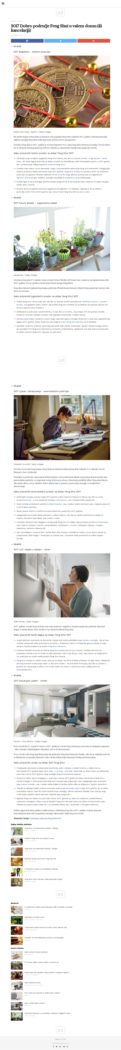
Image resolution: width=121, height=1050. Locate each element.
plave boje (48, 771)
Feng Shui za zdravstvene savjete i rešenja (41, 828)
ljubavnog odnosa (59, 480)
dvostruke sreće (24, 500)
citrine (54, 175)
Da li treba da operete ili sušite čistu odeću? (42, 993)
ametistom (70, 178)
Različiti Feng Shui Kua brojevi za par (39, 838)
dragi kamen (94, 158)
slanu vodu (84, 192)
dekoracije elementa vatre (68, 788)
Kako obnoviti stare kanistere (36, 952)
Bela (36, 629)
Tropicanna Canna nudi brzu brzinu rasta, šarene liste (45, 927)
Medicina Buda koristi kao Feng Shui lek (40, 859)
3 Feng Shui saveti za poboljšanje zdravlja (41, 869)
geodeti (20, 666)
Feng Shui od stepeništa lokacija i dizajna (40, 848)
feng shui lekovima (57, 646)
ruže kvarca (60, 500)
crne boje (58, 771)
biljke (31, 511)
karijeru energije (90, 640)
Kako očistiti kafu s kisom (34, 1003)
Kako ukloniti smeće (32, 983)
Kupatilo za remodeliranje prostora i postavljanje (43, 938)
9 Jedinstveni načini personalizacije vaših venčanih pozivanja (48, 907)
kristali (77, 171)
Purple (73, 280)
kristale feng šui (54, 504)
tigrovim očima (23, 178)
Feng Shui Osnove (17, 21)
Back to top (60, 1039)
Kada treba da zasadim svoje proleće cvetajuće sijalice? (46, 972)
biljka (31, 319)
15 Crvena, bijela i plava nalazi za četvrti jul (41, 962)
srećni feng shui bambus (72, 322)
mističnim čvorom (90, 302)
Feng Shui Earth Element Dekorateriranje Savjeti (43, 879)
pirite (62, 175)
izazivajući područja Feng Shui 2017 (46, 818)
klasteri (101, 663)
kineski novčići (80, 158)
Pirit (46, 666)
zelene (24, 784)
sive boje (68, 771)
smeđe (32, 784)
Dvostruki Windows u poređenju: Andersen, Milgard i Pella (47, 1013)
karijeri (41, 532)
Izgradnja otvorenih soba (34, 917)
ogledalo (33, 507)
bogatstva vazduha (47, 164)
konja (43, 801)
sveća (69, 312)
